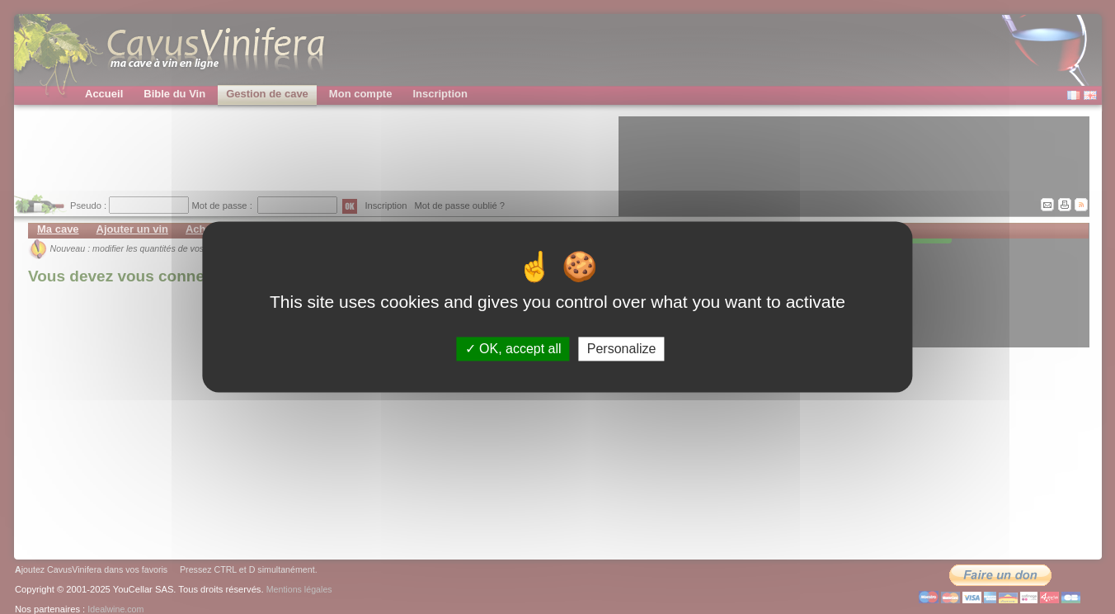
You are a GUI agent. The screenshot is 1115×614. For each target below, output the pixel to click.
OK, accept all (513, 349)
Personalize (621, 349)
